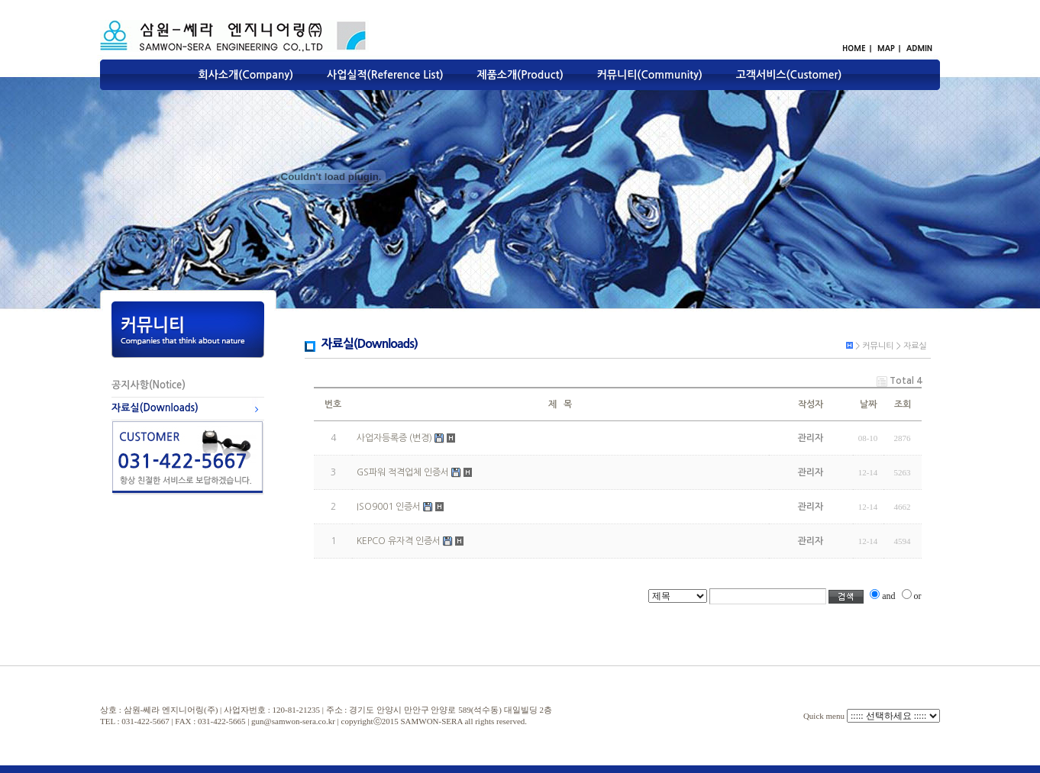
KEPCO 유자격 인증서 (399, 541)
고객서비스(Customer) (789, 74)
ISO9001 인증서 (389, 506)
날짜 (868, 404)
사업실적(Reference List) (385, 74)
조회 (902, 404)
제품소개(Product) (519, 74)
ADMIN (919, 48)
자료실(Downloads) (155, 408)
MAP (886, 48)
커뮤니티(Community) (649, 74)
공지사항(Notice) (148, 385)
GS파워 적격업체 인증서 (403, 472)
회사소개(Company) (246, 74)
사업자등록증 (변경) (394, 438)
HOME (854, 48)
